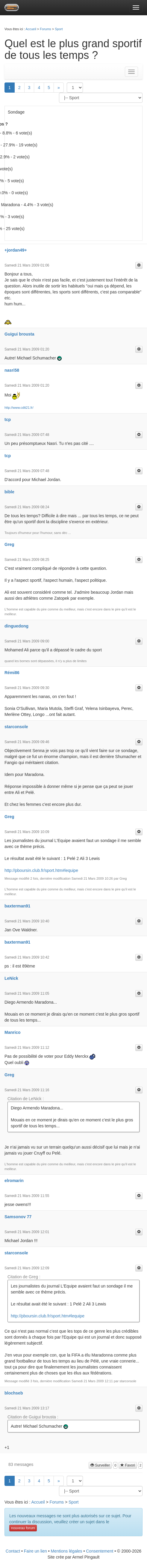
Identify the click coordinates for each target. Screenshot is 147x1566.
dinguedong (16, 626)
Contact (13, 1551)
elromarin (14, 1180)
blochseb (13, 1393)
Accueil (30, 29)
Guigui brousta (19, 334)
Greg (9, 544)
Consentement (99, 1551)
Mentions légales (66, 1551)
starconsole (16, 726)
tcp (7, 419)
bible (9, 491)
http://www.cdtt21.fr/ (19, 407)
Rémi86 (11, 672)
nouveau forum (23, 1528)
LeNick (11, 978)
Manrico (12, 1032)
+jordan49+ (15, 250)
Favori (127, 1465)
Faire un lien (35, 1551)
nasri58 (11, 370)
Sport (59, 29)
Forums (45, 29)
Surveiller (100, 1465)
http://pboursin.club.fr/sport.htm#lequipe (41, 870)
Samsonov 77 (17, 1216)
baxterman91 (17, 906)
